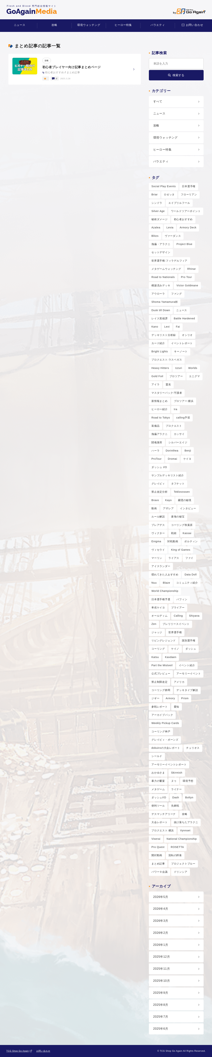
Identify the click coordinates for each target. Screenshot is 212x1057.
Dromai (172, 458)
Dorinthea (172, 450)
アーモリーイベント (188, 673)
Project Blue (184, 244)
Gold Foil (157, 376)
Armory (170, 698)
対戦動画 (172, 541)
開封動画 (156, 855)
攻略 (54, 24)
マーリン (156, 557)
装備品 (155, 425)
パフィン (181, 599)
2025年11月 (161, 968)
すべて (157, 101)
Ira (175, 409)
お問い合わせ (194, 24)
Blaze (166, 582)
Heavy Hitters (160, 368)
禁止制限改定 (159, 681)
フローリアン (189, 194)
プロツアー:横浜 (184, 401)
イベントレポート (182, 343)
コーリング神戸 (160, 731)
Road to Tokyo (160, 417)
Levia (170, 227)
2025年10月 (161, 980)
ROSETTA (177, 847)
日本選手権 (188, 186)
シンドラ (156, 202)
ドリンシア (180, 871)
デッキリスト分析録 (163, 335)
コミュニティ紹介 (187, 582)
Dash (175, 797)
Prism (185, 698)
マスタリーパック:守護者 (166, 392)
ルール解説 (158, 516)
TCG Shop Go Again (17, 1051)
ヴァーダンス (173, 235)
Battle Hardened (184, 318)
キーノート (181, 351)
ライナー (176, 789)
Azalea (155, 227)
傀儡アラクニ (159, 434)
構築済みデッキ (160, 285)
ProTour (156, 458)
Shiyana (194, 615)
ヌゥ (174, 780)
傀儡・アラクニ (160, 244)
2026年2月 (160, 932)
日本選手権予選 (160, 599)
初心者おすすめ (183, 219)
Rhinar (191, 268)
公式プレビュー (160, 673)
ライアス (173, 557)
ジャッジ (156, 632)
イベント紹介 (187, 665)
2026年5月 (160, 896)
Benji (188, 450)
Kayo (168, 500)
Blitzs (155, 235)
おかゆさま (158, 772)
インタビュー (188, 508)
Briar (154, 194)
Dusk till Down (160, 310)
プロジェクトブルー (183, 863)
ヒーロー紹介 (159, 409)
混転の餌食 (175, 855)
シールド (156, 756)
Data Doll (191, 574)
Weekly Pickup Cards (165, 723)
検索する (178, 75)
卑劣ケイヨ (158, 607)
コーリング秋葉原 (182, 524)
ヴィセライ (158, 549)
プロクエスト (174, 425)
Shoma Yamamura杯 (164, 301)
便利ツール (158, 805)
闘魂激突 (156, 442)
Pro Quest (158, 847)
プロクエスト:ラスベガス (166, 359)
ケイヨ (187, 458)
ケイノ (175, 648)
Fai (178, 326)
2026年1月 (160, 944)
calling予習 (183, 417)
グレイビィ (158, 483)
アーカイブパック (162, 714)
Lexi (167, 326)
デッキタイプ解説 (187, 690)
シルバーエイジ (177, 442)
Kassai (187, 533)
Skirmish (176, 772)
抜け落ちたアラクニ (186, 822)
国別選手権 (188, 640)
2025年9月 (160, 992)
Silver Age (158, 211)
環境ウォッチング (88, 24)
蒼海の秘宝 (178, 516)
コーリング (158, 648)
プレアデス (158, 524)
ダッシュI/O (158, 797)
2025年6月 (160, 1028)
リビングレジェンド (163, 640)
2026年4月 (160, 908)
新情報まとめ (159, 401)
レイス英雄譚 (159, 318)
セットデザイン (160, 252)
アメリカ (179, 681)
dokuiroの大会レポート (165, 747)
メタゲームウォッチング (166, 268)
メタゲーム (158, 789)
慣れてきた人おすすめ (164, 574)
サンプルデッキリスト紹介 (167, 475)
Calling (178, 615)
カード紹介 (158, 343)
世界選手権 (175, 632)
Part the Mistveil (162, 665)
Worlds (192, 368)
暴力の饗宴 (158, 780)
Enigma (156, 541)
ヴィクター (158, 533)
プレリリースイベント (176, 623)
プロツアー (176, 376)
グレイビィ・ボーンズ (164, 739)
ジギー (155, 698)
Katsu (155, 657)
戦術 (174, 533)
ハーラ (155, 450)
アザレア (168, 508)
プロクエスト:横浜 (162, 830)
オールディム (159, 615)
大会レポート (159, 822)
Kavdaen (170, 657)
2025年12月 (161, 956)
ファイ (189, 557)
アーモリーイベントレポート (168, 764)
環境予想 (188, 780)
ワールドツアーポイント (186, 211)
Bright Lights (159, 351)
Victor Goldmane (187, 285)
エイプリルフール (179, 202)
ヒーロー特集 (123, 24)
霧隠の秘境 (184, 500)
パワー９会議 (159, 871)
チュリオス (193, 747)
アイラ (155, 384)
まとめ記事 (158, 863)
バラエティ (158, 24)
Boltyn (189, 797)
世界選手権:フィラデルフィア (169, 260)
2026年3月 (160, 920)
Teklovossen (182, 491)
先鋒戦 (175, 805)
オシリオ (187, 335)
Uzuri (178, 368)
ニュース (19, 24)
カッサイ (179, 434)
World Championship (164, 590)
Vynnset (185, 830)
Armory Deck (188, 227)
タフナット (178, 483)
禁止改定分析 (159, 491)
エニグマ (194, 376)
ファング (176, 293)
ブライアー (178, 607)
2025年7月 (160, 1016)
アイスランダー (160, 566)
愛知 (176, 706)
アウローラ (158, 293)
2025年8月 (160, 1004)
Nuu (154, 582)
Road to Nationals (163, 277)
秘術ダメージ (159, 219)
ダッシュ (190, 648)
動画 (154, 508)
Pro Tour (186, 277)
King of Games (180, 549)
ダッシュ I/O (159, 467)
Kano (154, 326)
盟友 (168, 384)
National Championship (182, 838)
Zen (153, 623)
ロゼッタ (169, 194)
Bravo (155, 500)
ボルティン (191, 541)
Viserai (155, 838)
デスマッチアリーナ (163, 814)
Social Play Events (163, 186)
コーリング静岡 (160, 690)
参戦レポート (159, 706)
